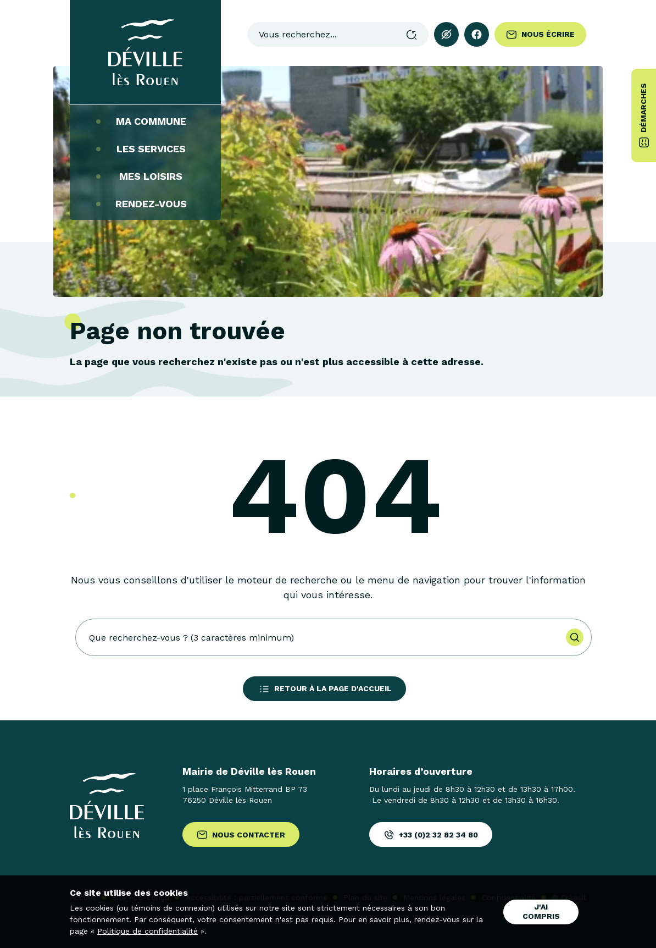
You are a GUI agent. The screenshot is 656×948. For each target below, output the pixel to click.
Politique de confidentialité (147, 931)
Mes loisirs (145, 176)
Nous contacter (241, 834)
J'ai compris (541, 911)
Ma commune (145, 121)
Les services (145, 149)
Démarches (643, 115)
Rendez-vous (145, 204)
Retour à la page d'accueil (324, 689)
